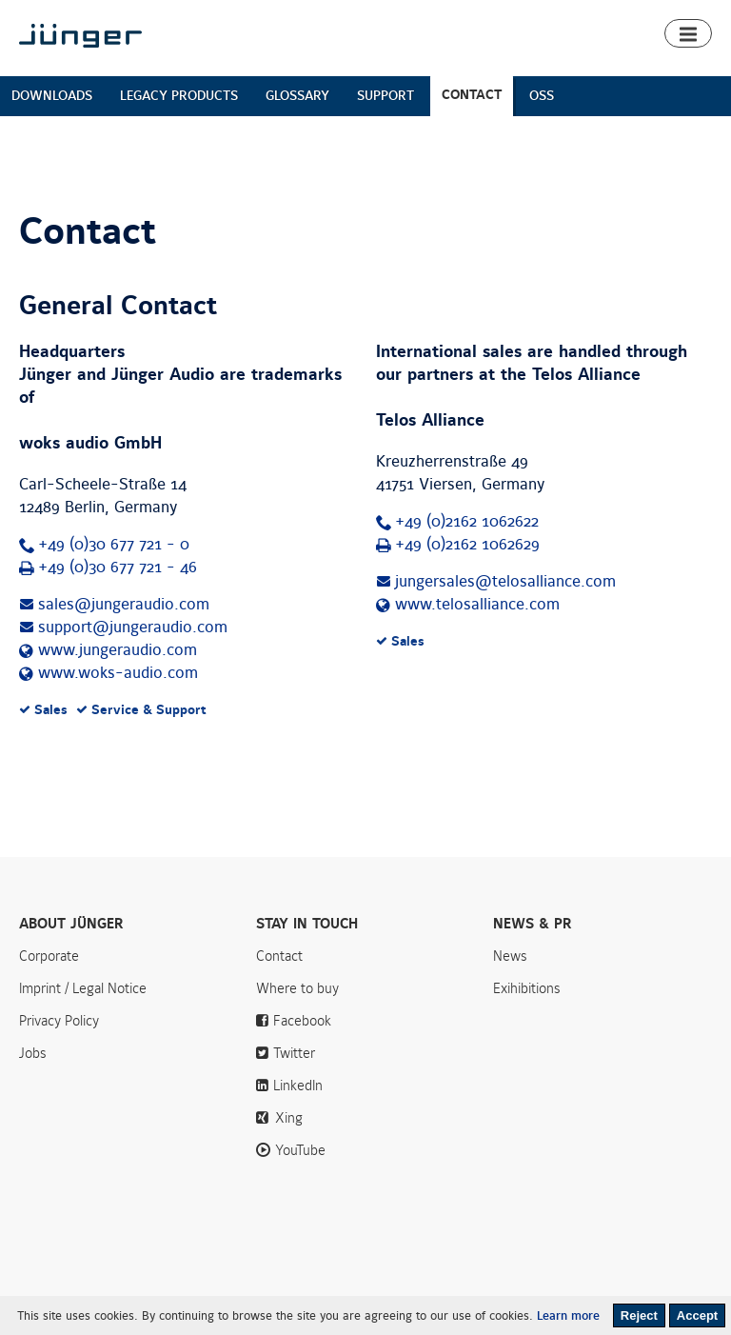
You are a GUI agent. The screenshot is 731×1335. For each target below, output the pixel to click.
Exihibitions (527, 988)
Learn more (568, 1316)
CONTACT (472, 95)
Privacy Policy (59, 1020)
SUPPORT (385, 96)
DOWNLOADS (51, 96)
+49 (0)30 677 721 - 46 (117, 567)
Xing (289, 1117)
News (510, 956)
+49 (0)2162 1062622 (467, 521)
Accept (697, 1315)
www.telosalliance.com (477, 604)
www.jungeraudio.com (117, 650)
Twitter (294, 1053)
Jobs (33, 1053)
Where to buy (297, 988)
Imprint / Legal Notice (83, 988)
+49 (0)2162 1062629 (467, 544)
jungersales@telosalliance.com (505, 581)
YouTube (300, 1150)
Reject (639, 1315)
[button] (688, 33)
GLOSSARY (297, 96)
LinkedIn (298, 1085)
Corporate (49, 956)
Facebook (302, 1020)
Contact (279, 956)
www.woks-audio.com (118, 673)
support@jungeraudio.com (132, 627)
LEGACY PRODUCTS (179, 96)
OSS (541, 96)
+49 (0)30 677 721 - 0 (113, 544)
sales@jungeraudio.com (123, 604)
